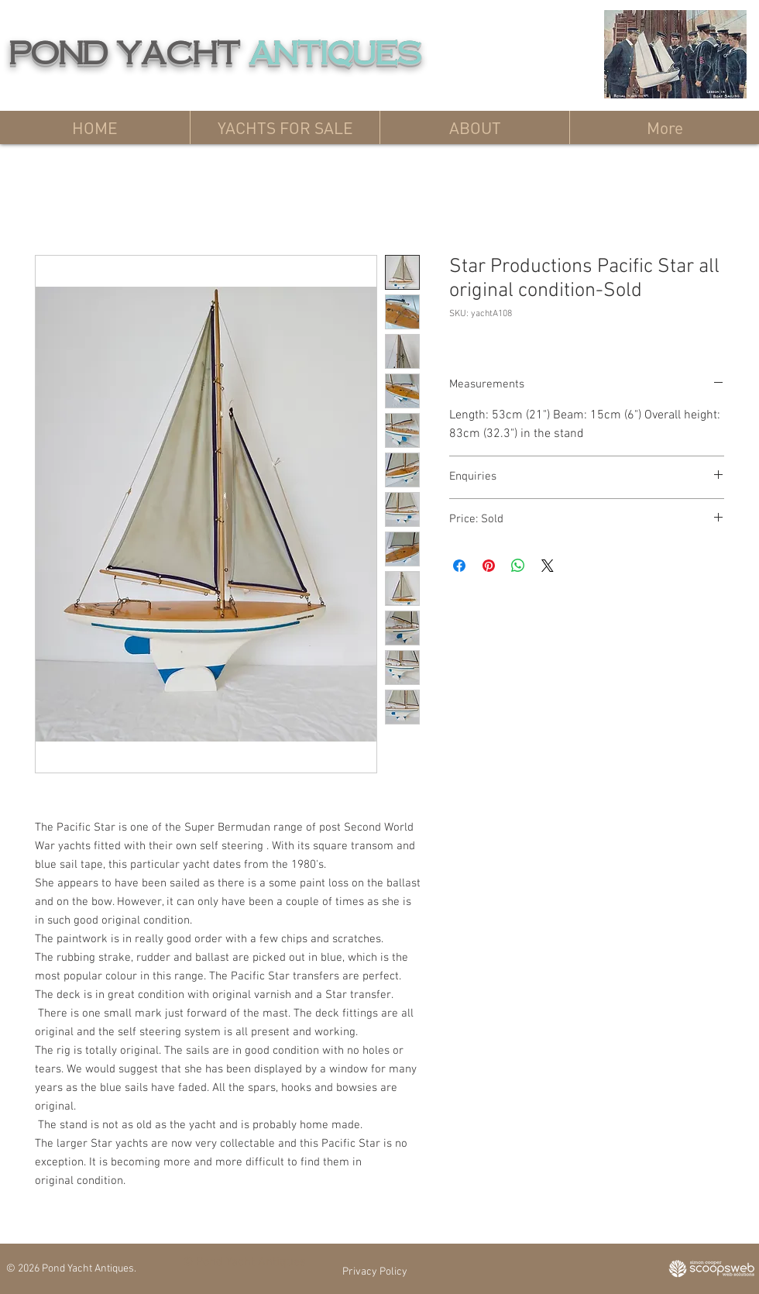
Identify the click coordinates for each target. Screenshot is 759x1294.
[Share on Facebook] (459, 565)
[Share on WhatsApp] (518, 565)
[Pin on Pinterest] (488, 565)
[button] (285, 127)
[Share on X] (547, 565)
